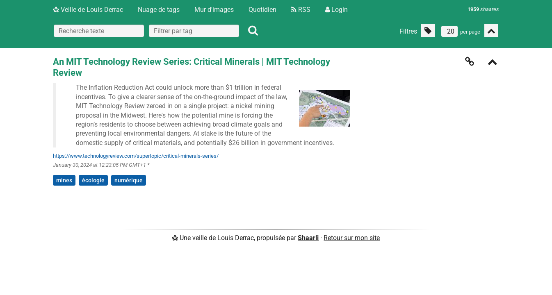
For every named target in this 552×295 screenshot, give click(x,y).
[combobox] (194, 31)
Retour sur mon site (352, 238)
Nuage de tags (159, 10)
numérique (128, 180)
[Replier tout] (491, 30)
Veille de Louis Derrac (88, 10)
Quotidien (262, 10)
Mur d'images (214, 10)
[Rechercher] (253, 31)
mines (64, 180)
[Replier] (492, 63)
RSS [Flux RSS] (300, 10)
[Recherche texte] (99, 31)
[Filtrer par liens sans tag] (428, 30)
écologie (93, 180)
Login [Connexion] (336, 10)
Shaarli (308, 238)
